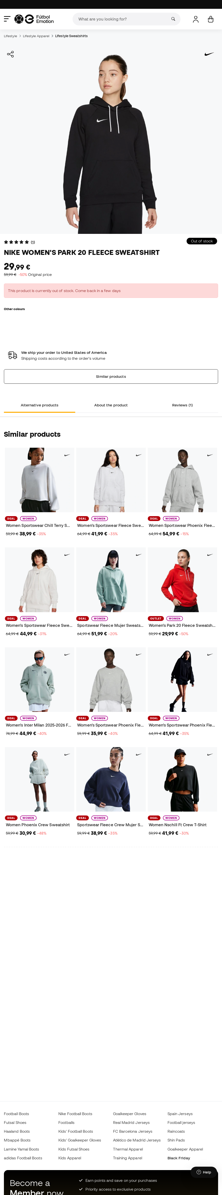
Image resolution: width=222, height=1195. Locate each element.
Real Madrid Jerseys (131, 1122)
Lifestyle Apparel (36, 36)
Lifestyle (10, 36)
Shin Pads (176, 1140)
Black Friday (179, 1158)
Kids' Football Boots (75, 1131)
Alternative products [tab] (40, 405)
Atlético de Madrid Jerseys (137, 1140)
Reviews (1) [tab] (182, 405)
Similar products (111, 376)
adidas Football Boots (23, 1158)
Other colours (14, 309)
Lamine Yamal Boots (21, 1149)
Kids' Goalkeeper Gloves (79, 1140)
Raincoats (176, 1131)
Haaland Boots (17, 1131)
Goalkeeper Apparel (185, 1149)
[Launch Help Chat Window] (203, 1172)
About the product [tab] (111, 405)
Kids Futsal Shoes (73, 1149)
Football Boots (16, 1113)
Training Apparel (127, 1158)
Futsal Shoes (15, 1122)
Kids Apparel (69, 1158)
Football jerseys (181, 1122)
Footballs (66, 1122)
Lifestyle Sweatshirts (71, 36)
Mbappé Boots (17, 1140)
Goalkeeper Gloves (129, 1113)
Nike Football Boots (75, 1113)
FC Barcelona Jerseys (133, 1131)
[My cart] (210, 19)
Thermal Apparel (128, 1149)
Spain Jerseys (180, 1113)
